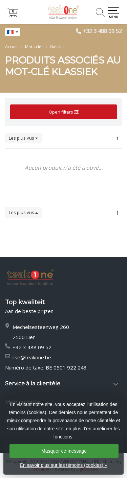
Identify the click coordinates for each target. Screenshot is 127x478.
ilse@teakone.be (32, 357)
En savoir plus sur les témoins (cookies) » (63, 465)
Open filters (64, 112)
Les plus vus (23, 138)
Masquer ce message (64, 451)
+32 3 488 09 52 (102, 31)
